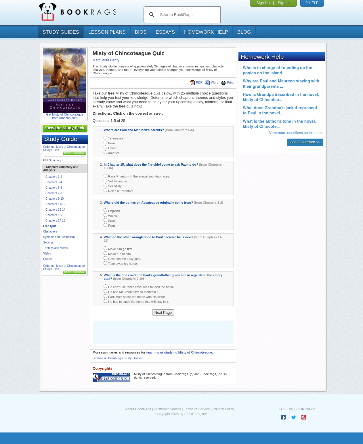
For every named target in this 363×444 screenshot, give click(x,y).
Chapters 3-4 (53, 182)
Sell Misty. (113, 186)
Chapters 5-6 (53, 187)
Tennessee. (114, 138)
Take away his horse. (121, 263)
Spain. (110, 220)
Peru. (110, 143)
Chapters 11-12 (55, 204)
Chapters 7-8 (53, 193)
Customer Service (167, 409)
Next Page (163, 312)
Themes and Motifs (55, 248)
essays (165, 32)
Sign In (283, 3)
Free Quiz (49, 226)
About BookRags (138, 409)
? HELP (312, 3)
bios (141, 32)
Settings (48, 242)
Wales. (111, 215)
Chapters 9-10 (54, 198)
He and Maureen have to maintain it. (131, 291)
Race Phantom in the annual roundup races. (137, 176)
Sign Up (263, 3)
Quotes (47, 258)
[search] (188, 14)
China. (110, 148)
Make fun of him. (117, 253)
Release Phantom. (119, 190)
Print (227, 82)
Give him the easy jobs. (122, 258)
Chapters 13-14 (55, 209)
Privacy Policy (223, 409)
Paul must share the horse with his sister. (135, 296)
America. (112, 152)
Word (211, 82)
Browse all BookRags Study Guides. (118, 358)
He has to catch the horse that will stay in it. (136, 301)
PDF (196, 82)
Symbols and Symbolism (58, 237)
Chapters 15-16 (55, 215)
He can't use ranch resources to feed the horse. (139, 286)
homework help (206, 32)
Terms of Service (197, 409)
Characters (50, 231)
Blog (244, 32)
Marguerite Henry (106, 60)
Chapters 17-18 (55, 220)
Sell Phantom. (116, 181)
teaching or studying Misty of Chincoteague (179, 352)
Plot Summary (52, 160)
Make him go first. (118, 248)
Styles (47, 253)
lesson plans (106, 32)
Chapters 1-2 (53, 176)
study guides (61, 32)
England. (112, 210)
